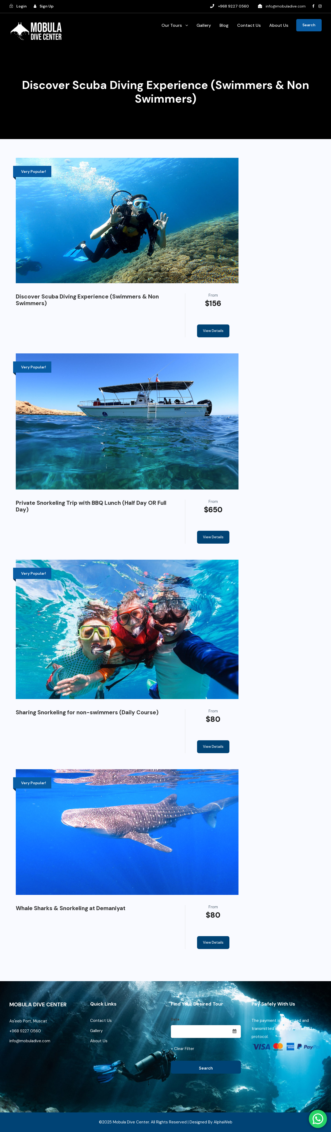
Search (308, 25)
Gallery (204, 25)
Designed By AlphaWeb (211, 1122)
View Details (213, 330)
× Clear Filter (182, 1048)
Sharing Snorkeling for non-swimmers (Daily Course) (87, 712)
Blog (224, 25)
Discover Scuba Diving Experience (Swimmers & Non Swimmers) (87, 300)
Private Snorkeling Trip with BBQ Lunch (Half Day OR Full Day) (91, 506)
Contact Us (249, 25)
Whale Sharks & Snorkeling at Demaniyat (70, 908)
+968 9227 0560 (25, 1031)
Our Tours (171, 25)
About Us (278, 25)
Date (175, 1019)
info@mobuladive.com (286, 6)
